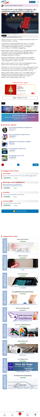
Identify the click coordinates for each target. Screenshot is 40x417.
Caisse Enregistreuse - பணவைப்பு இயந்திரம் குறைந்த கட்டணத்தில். (23, 287)
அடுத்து (36, 103)
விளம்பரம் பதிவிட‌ (20, 211)
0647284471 (22, 310)
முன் (3, 103)
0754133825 (23, 361)
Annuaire (27, 415)
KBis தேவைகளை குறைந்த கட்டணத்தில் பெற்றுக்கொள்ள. (23, 388)
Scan (35, 415)
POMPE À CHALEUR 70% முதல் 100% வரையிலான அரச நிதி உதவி (23, 269)
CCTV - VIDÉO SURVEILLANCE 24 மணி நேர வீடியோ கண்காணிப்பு (22, 354)
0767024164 (7, 178)
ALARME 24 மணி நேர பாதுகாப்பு (23, 252)
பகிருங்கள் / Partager (20, 98)
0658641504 (7, 205)
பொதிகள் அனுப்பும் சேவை (23, 371)
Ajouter (20, 415)
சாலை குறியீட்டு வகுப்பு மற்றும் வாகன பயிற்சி (23, 337)
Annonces (4, 415)
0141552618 (7, 188)
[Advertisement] (20, 225)
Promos (12, 415)
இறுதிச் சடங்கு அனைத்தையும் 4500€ (11, 36)
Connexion (32, 2)
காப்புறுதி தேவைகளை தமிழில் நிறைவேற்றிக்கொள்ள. (22, 304)
